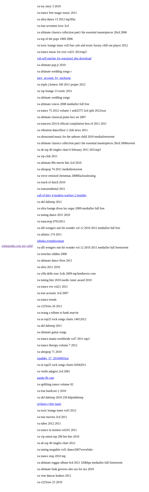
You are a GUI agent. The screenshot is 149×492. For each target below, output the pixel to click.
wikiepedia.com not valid (17, 246)
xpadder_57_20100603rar (53, 358)
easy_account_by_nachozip (54, 78)
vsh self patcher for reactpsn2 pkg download (64, 58)
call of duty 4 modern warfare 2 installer (61, 195)
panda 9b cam (45, 377)
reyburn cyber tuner (49, 404)
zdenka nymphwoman (50, 241)
